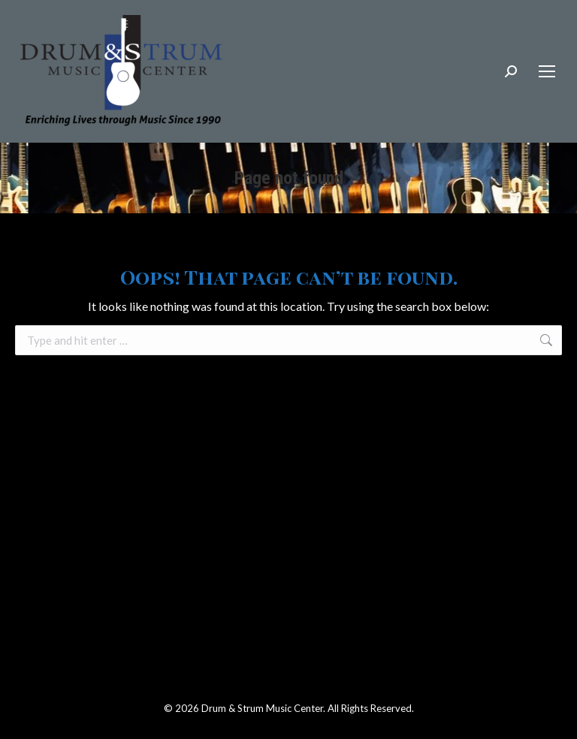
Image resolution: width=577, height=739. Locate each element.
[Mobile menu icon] (547, 71)
